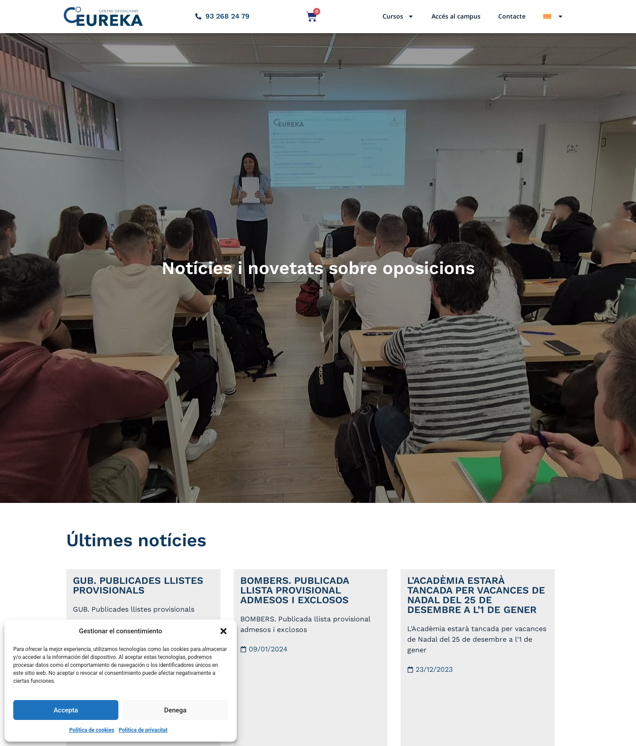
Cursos (398, 16)
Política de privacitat (143, 730)
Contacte (512, 16)
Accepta (65, 710)
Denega (175, 710)
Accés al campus (456, 16)
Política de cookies (91, 730)
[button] (223, 631)
